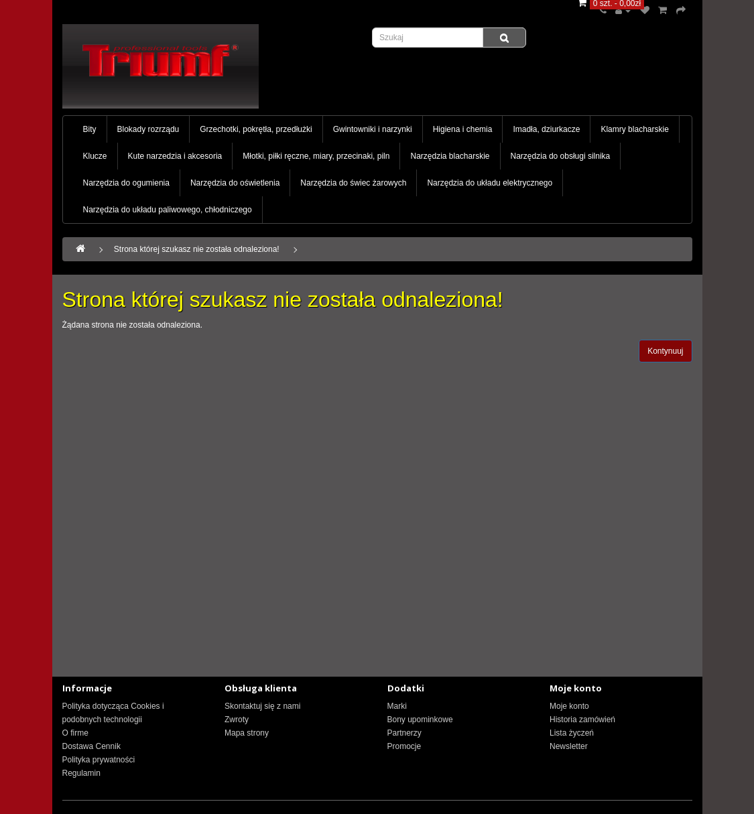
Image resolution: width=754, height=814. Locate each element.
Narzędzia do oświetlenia (234, 183)
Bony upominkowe (420, 719)
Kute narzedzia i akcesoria (175, 156)
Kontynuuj (665, 351)
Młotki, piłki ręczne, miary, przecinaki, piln (316, 156)
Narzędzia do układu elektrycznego (489, 183)
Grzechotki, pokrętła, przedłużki (256, 129)
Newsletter (569, 746)
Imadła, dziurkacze (546, 129)
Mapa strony (247, 733)
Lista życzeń (572, 733)
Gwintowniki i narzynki (372, 129)
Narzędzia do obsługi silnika (561, 156)
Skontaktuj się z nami (262, 706)
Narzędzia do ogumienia (126, 183)
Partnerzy (404, 733)
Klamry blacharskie (634, 129)
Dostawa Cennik (91, 746)
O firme (75, 733)
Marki (397, 706)
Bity (90, 129)
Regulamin (81, 773)
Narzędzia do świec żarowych (353, 183)
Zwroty (237, 719)
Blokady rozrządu (148, 129)
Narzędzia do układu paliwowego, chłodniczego (167, 209)
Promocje (404, 746)
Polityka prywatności (98, 759)
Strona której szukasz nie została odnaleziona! (196, 249)
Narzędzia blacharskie (449, 156)
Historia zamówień (582, 719)
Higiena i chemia (463, 129)
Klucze (95, 156)
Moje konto (569, 706)
